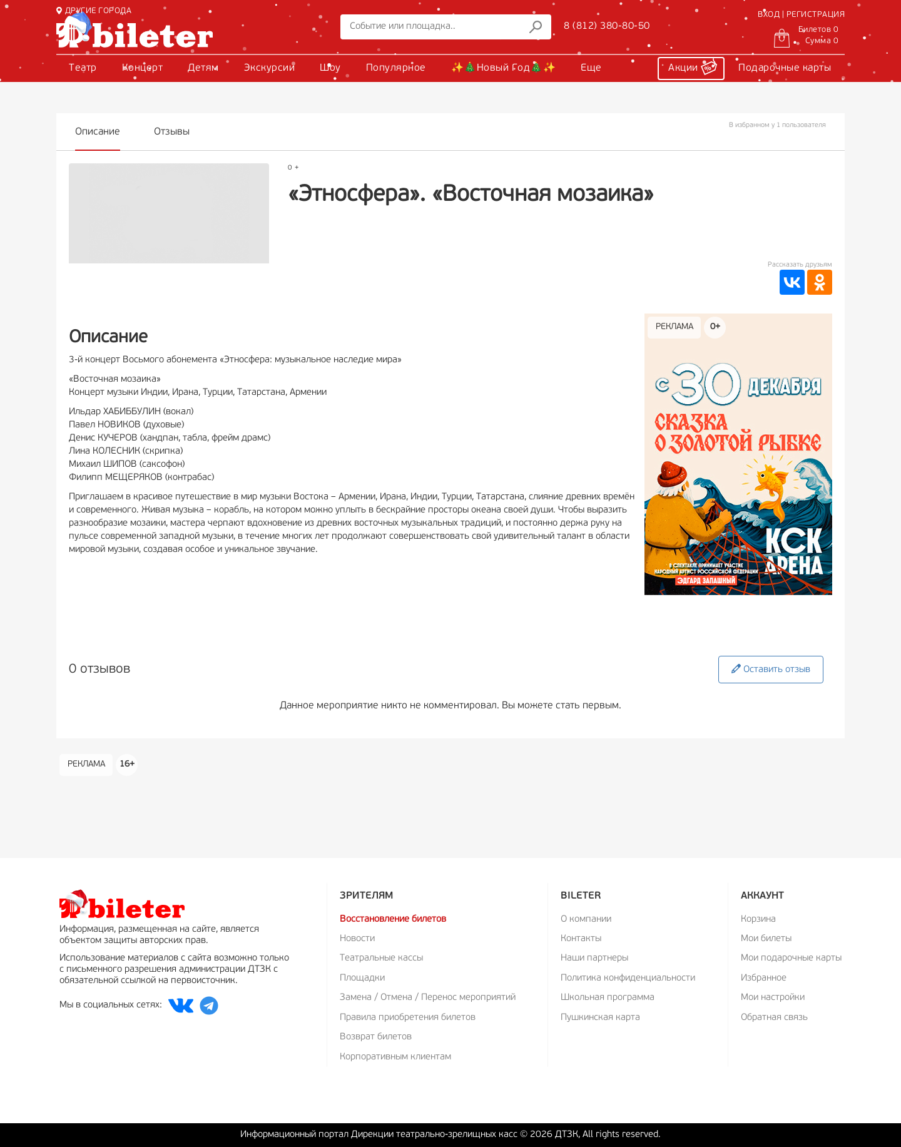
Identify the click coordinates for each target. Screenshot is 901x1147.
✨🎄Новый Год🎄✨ (503, 68)
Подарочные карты (784, 68)
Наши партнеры (594, 958)
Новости (357, 939)
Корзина (758, 919)
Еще (591, 68)
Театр (83, 68)
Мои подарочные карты (791, 958)
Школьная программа (607, 997)
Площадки (362, 978)
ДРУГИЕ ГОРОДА (93, 11)
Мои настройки (773, 997)
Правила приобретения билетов (408, 1017)
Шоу (330, 68)
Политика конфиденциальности (628, 978)
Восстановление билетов (393, 919)
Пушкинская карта (600, 1017)
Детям (203, 68)
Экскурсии (269, 68)
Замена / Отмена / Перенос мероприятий (428, 997)
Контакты (581, 939)
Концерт (142, 68)
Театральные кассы (381, 958)
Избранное (763, 978)
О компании (586, 919)
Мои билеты (766, 939)
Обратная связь (774, 1017)
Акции (692, 66)
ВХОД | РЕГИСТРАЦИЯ (801, 15)
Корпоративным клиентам (395, 1057)
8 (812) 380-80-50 (607, 26)
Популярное (396, 68)
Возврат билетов (376, 1037)
